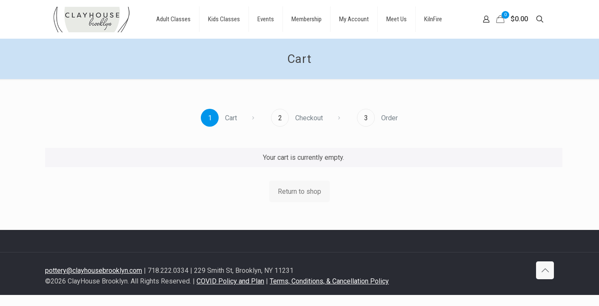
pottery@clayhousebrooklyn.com (93, 270)
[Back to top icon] (545, 270)
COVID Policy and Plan (230, 281)
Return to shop (299, 191)
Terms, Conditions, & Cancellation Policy (329, 281)
